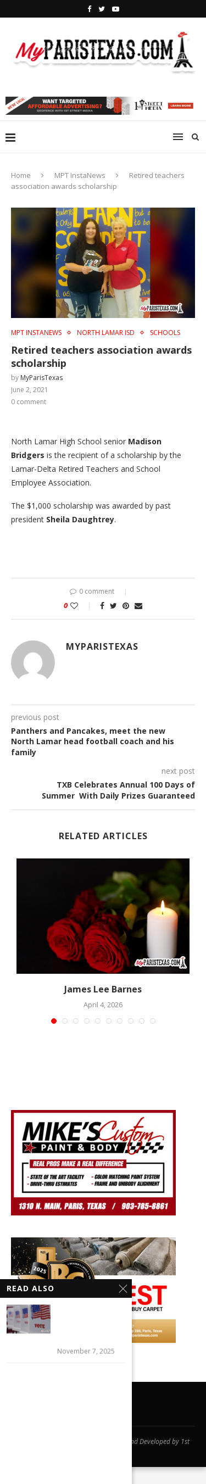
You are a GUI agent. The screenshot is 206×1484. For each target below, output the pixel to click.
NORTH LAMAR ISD (106, 333)
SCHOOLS (165, 333)
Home (21, 175)
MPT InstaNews (79, 175)
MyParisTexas (41, 377)
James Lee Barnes (103, 989)
